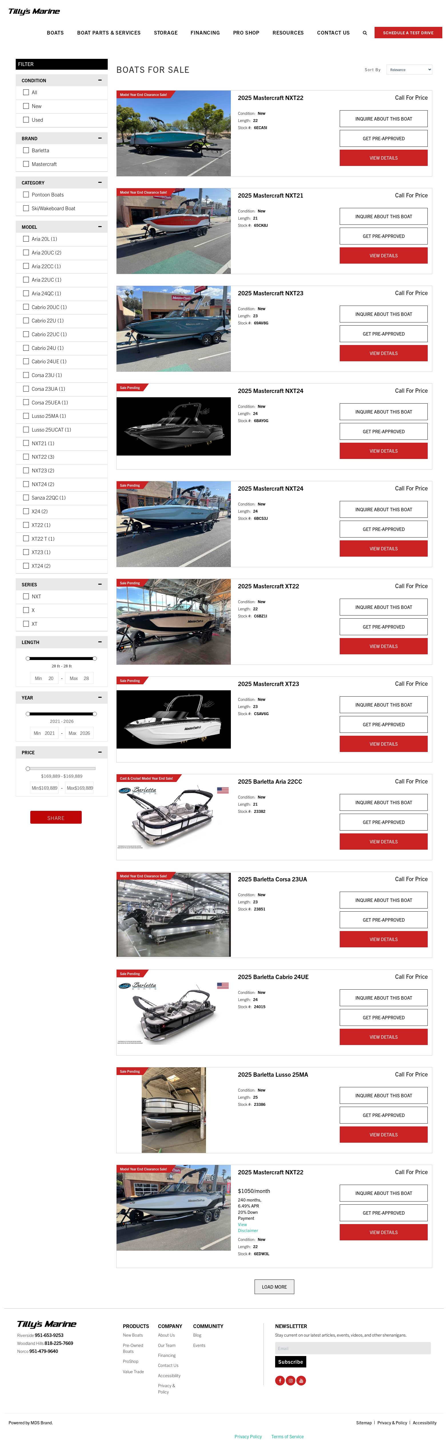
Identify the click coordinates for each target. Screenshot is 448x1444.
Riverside (40, 1335)
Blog (197, 1334)
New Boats (133, 1334)
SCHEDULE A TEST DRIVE (408, 32)
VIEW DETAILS (384, 158)
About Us (166, 1334)
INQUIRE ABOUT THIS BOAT (383, 118)
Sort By (373, 69)
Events (199, 1345)
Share (56, 818)
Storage (166, 32)
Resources (288, 32)
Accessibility (169, 1375)
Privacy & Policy (392, 1422)
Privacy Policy (248, 1436)
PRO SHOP (246, 32)
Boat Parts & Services (109, 32)
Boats (55, 32)
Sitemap (364, 1422)
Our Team (167, 1345)
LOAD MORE (274, 1286)
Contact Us (333, 32)
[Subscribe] (353, 1348)
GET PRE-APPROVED (384, 138)
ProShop (130, 1361)
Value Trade (133, 1371)
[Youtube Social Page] (301, 1380)
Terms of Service (287, 1436)
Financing (205, 32)
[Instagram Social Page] (291, 1380)
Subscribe (290, 1361)
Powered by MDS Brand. (31, 1422)
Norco (37, 1351)
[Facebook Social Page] (280, 1380)
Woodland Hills (45, 1343)
